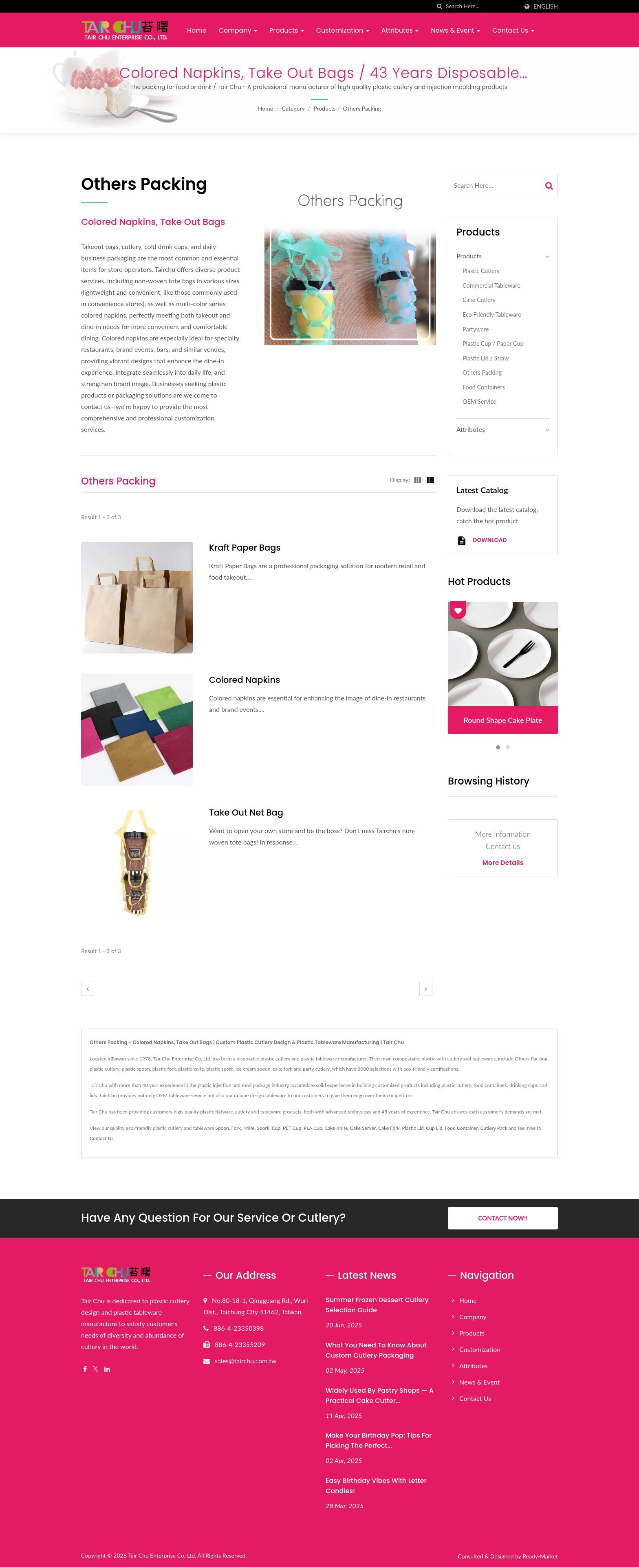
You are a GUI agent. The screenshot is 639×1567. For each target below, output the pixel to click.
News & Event (455, 30)
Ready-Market (540, 1556)
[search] (440, 6)
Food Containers (484, 387)
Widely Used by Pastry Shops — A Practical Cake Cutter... (380, 1395)
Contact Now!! (502, 1218)
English (545, 6)
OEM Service (479, 401)
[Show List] (430, 479)
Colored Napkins (244, 680)
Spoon (222, 1128)
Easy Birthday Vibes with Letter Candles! (376, 1486)
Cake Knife (336, 1128)
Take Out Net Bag (246, 812)
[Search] (482, 6)
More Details (503, 862)
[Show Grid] (417, 479)
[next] (425, 989)
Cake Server (363, 1128)
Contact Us (513, 30)
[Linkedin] (107, 1369)
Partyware (476, 329)
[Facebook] (85, 1369)
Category (293, 108)
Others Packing (362, 108)
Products (286, 30)
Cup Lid (434, 1128)
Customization (342, 30)
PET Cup (292, 1128)
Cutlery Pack (493, 1128)
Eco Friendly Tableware (492, 314)
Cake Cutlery (479, 299)
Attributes (400, 30)
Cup (276, 1128)
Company (238, 30)
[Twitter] (96, 1369)
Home (197, 30)
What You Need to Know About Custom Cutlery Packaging (376, 1350)
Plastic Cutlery (481, 270)
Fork (236, 1128)
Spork (263, 1128)
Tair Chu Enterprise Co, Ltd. (162, 1555)
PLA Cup (313, 1128)
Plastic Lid (412, 1128)
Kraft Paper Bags (245, 547)
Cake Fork (389, 1128)
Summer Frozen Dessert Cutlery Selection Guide (377, 1305)
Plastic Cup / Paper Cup (493, 343)
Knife (249, 1128)
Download (481, 541)
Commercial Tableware (491, 285)
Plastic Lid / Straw (486, 358)
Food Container (461, 1128)
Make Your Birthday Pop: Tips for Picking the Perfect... (379, 1440)
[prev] (87, 989)
